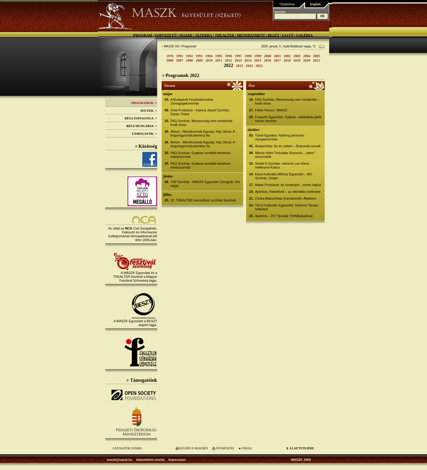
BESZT (273, 35)
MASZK (185, 35)
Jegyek (148, 110)
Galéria (304, 35)
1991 (179, 56)
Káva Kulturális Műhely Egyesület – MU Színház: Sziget (283, 176)
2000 (267, 56)
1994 (209, 56)
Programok (144, 103)
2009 (199, 60)
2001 (277, 56)
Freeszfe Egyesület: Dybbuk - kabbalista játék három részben (288, 119)
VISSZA (246, 448)
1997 (238, 56)
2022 (228, 65)
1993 (199, 56)
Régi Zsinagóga (141, 118)
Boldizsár (297, 46)
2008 (189, 60)
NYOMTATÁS (225, 448)
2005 (316, 56)
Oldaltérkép (287, 4)
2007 (179, 60)
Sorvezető (165, 35)
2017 (277, 60)
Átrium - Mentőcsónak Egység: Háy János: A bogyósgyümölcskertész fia (203, 133)
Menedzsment (251, 35)
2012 (228, 60)
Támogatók (144, 133)
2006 (169, 60)
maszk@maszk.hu (119, 459)
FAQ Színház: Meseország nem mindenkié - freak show (202, 122)
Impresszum (177, 459)
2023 (239, 66)
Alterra (203, 35)
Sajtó (288, 35)
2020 (306, 60)
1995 (218, 56)
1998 (248, 56)
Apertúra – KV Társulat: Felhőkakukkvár (284, 216)
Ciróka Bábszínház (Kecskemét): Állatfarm (285, 198)
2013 (238, 60)
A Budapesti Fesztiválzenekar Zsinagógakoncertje (192, 101)
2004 (306, 56)
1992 (189, 56)
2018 (287, 60)
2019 (296, 60)
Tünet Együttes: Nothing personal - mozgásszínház (280, 137)
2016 (267, 60)
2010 (209, 60)
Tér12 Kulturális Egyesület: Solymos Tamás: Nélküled (287, 207)
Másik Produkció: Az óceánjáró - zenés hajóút (288, 185)
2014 (247, 60)
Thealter (224, 35)
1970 (169, 56)
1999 (258, 56)
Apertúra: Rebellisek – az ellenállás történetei (288, 191)
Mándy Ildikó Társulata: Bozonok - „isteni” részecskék (285, 154)
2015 (257, 60)
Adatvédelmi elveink (150, 459)
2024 (249, 66)
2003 (297, 56)
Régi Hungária (141, 126)
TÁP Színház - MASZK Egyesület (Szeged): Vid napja (205, 183)
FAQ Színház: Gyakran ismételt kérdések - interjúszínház (201, 154)
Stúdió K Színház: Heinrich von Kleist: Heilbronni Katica (282, 165)
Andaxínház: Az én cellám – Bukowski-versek (288, 146)
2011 (218, 60)
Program (142, 35)
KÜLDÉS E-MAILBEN (193, 448)
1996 (228, 56)
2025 (259, 66)
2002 (287, 56)
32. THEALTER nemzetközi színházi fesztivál (203, 200)
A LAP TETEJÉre (301, 448)
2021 (316, 60)
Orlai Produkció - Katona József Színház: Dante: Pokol (200, 112)
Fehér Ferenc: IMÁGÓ (271, 110)
